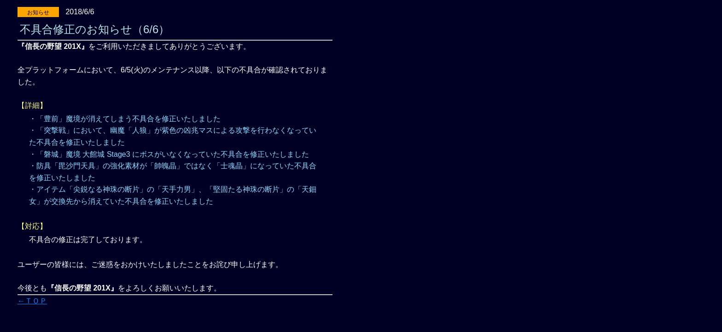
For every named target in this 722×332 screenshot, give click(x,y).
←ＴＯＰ (32, 301)
